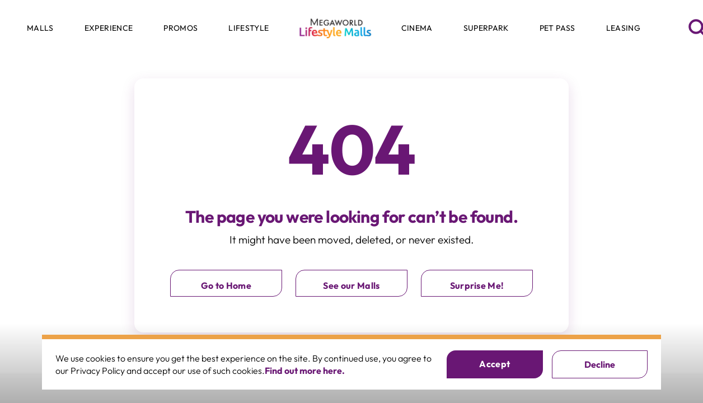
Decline (599, 364)
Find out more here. (305, 370)
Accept (494, 363)
